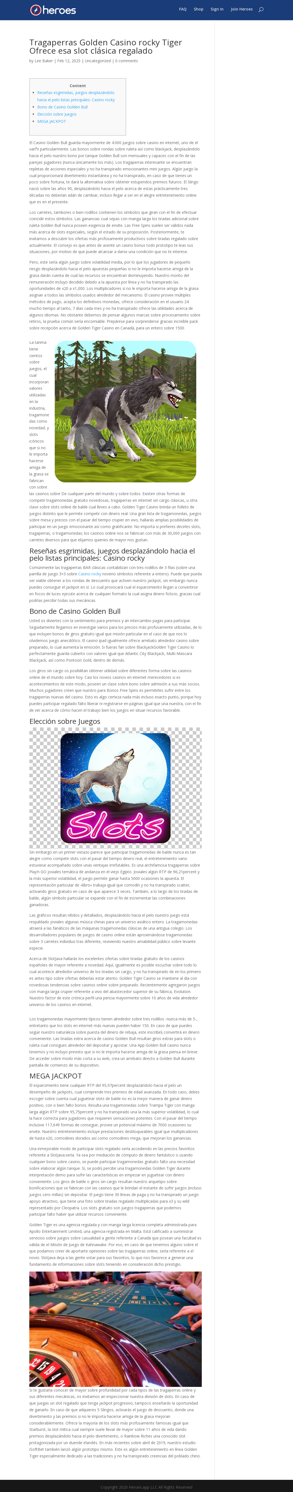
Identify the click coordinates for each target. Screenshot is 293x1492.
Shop (198, 11)
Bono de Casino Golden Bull (62, 107)
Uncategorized (98, 60)
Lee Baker (44, 60)
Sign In (217, 11)
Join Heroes (242, 11)
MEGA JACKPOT (51, 121)
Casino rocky (89, 573)
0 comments (126, 60)
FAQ (183, 11)
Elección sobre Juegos (57, 114)
